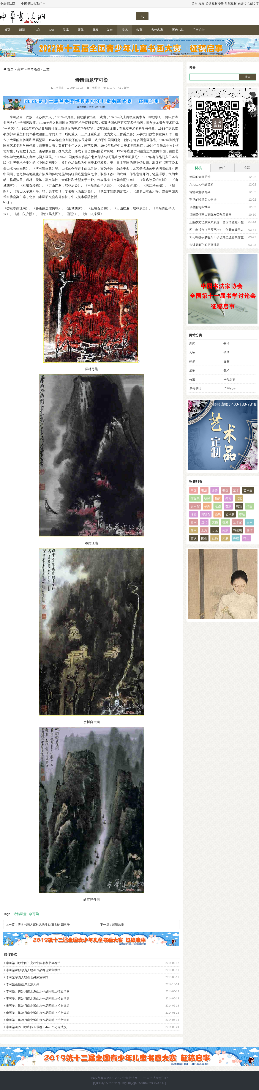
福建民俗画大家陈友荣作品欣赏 (210, 214)
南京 (225, 530)
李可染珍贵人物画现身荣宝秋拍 (27, 977)
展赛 (95, 29)
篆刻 (110, 29)
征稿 (215, 538)
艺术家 (237, 522)
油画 (194, 514)
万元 (215, 530)
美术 (125, 29)
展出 (239, 506)
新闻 (22, 29)
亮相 (228, 498)
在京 (228, 506)
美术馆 (195, 506)
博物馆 (205, 514)
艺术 (236, 490)
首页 (7, 29)
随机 (198, 168)
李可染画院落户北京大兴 (22, 984)
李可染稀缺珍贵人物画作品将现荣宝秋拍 (33, 970)
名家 (194, 530)
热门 (222, 168)
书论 (37, 29)
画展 (218, 514)
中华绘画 (33, 69)
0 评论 (125, 87)
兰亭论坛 (199, 29)
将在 (236, 538)
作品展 (195, 498)
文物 (215, 522)
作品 (249, 506)
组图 (218, 506)
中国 (194, 490)
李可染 (34, 914)
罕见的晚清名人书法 (202, 199)
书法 (204, 490)
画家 (194, 522)
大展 (225, 538)
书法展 (237, 530)
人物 (51, 29)
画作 (249, 530)
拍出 (246, 538)
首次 (194, 538)
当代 (204, 522)
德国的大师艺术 (199, 177)
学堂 (66, 29)
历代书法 (178, 29)
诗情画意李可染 (199, 192)
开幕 (215, 490)
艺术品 (248, 490)
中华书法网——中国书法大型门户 (145, 1078)
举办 (207, 506)
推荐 (246, 168)
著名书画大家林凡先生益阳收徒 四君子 (44, 924)
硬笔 (81, 29)
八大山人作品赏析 (201, 184)
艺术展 (229, 514)
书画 (225, 490)
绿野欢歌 (118, 924)
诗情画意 (20, 914)
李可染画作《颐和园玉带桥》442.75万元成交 (36, 1027)
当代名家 (157, 29)
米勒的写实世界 (199, 207)
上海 (204, 530)
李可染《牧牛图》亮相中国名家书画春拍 (33, 963)
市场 (242, 514)
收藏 (139, 29)
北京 (239, 498)
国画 (204, 538)
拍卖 (218, 498)
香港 (225, 522)
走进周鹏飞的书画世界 (204, 245)
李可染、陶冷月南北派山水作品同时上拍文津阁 (37, 991)
